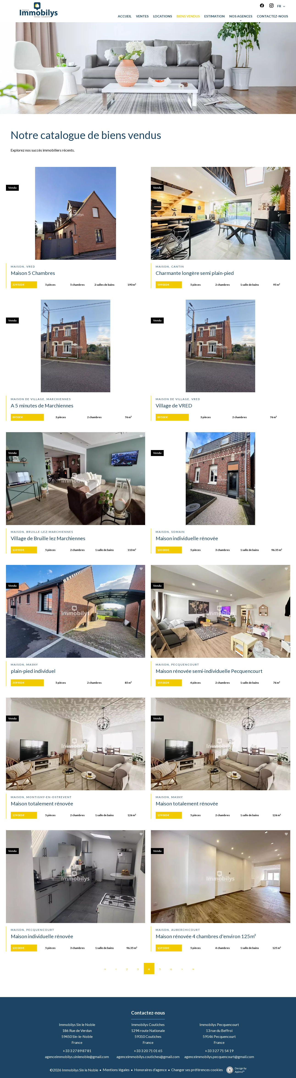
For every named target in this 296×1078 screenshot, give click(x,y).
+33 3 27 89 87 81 (77, 1050)
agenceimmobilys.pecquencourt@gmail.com (219, 1056)
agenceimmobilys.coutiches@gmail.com (148, 1056)
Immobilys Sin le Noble (77, 1024)
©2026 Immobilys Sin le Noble (74, 1070)
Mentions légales (116, 1069)
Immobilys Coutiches (148, 1024)
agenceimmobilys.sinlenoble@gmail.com (77, 1056)
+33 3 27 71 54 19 (219, 1050)
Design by (235, 1070)
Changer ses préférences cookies (197, 1069)
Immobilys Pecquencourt (219, 1024)
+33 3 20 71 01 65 (148, 1050)
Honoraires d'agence (150, 1069)
